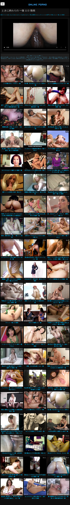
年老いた (53, 14)
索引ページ (4, 14)
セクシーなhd (20, 14)
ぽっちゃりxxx (11, 14)
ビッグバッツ (40, 14)
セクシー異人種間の (30, 14)
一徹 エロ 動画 (60, 14)
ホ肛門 (47, 14)
